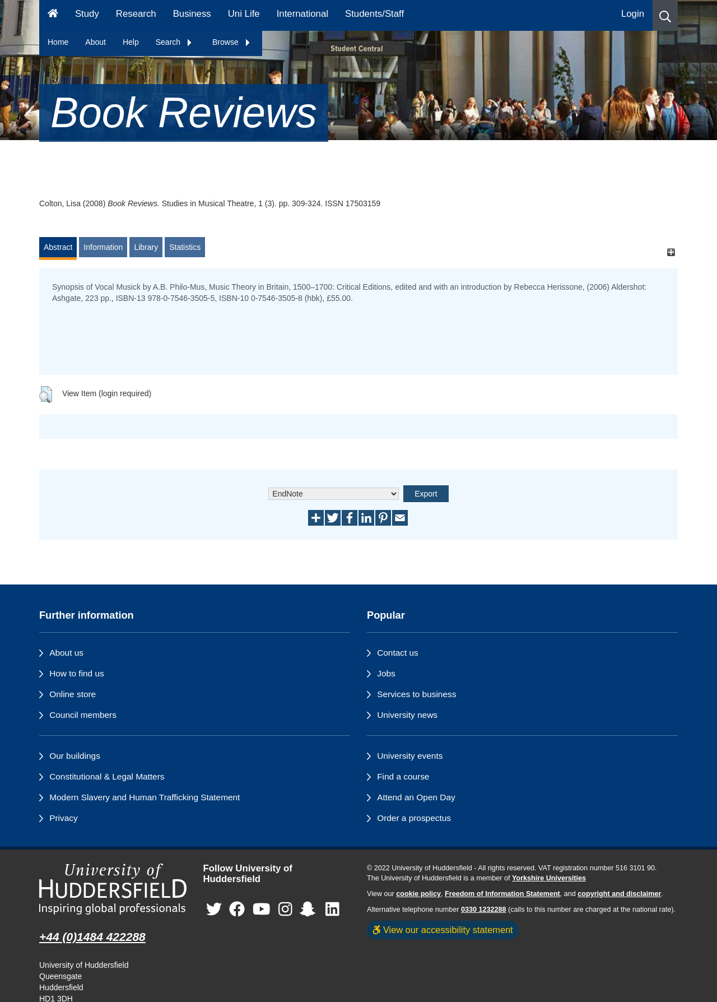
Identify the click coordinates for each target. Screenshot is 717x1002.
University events (410, 755)
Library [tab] (146, 247)
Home (58, 42)
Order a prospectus (414, 818)
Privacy (63, 818)
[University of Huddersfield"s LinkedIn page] (332, 909)
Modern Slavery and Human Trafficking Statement (144, 797)
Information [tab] (103, 247)
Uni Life (244, 13)
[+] (671, 252)
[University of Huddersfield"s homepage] (113, 889)
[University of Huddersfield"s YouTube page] (262, 909)
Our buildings (74, 755)
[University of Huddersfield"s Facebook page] (237, 909)
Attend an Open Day (416, 797)
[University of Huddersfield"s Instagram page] (285, 909)
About (95, 42)
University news (407, 715)
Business (192, 13)
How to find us (76, 673)
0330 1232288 (483, 909)
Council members (83, 715)
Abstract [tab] (58, 247)
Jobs (386, 673)
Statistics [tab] (185, 247)
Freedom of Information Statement (502, 894)
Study (87, 13)
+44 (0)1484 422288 (92, 936)
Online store (72, 694)
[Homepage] (53, 15)
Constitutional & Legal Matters (106, 776)
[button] (665, 15)
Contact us (397, 652)
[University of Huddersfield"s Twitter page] (214, 909)
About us (66, 652)
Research (136, 13)
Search (174, 42)
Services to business (416, 694)
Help (131, 42)
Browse (231, 42)
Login (632, 13)
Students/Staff (374, 13)
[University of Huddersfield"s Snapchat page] (310, 909)
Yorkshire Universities (549, 878)
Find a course (403, 776)
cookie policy (418, 894)
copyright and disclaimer (619, 894)
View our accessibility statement (443, 930)
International (302, 13)
